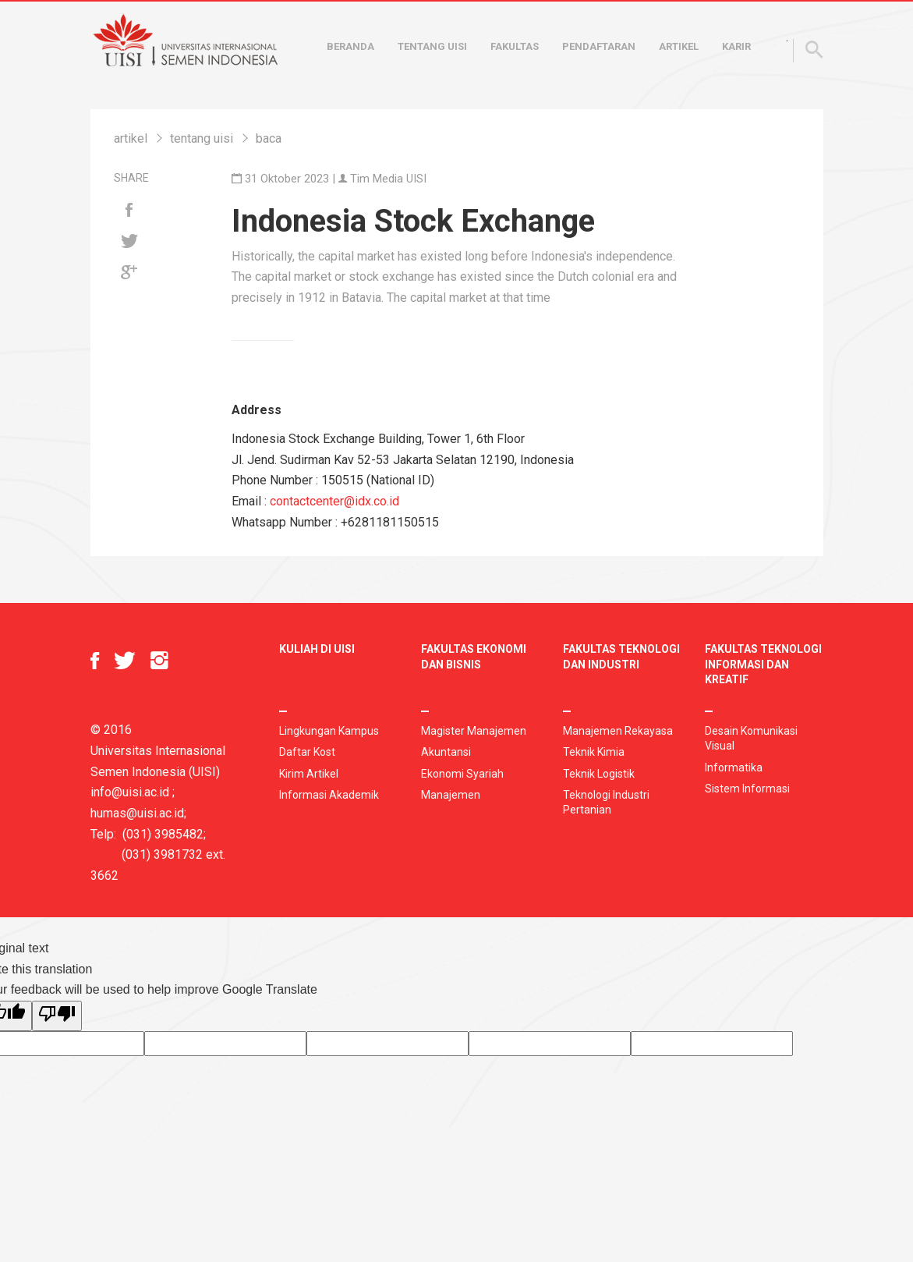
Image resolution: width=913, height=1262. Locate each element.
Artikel (679, 46)
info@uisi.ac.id (129, 792)
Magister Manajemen (473, 731)
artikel (130, 138)
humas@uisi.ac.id (137, 813)
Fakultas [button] (514, 46)
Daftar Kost (307, 752)
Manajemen (450, 795)
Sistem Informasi (747, 788)
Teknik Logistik (599, 773)
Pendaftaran (598, 46)
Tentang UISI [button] (432, 46)
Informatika (734, 767)
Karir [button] (736, 46)
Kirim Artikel (308, 773)
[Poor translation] (57, 1016)
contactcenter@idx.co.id (334, 501)
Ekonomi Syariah (462, 773)
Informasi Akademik (329, 795)
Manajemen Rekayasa (618, 731)
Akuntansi (446, 752)
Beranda (350, 46)
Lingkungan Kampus (329, 731)
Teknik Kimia (594, 752)
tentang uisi (201, 138)
